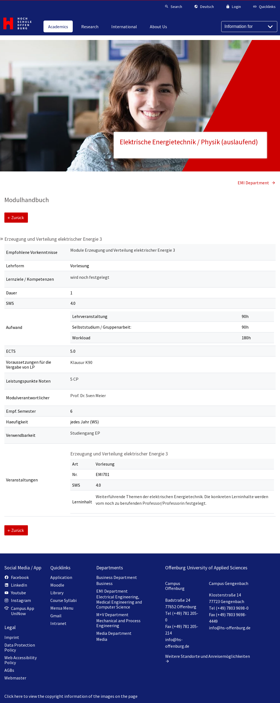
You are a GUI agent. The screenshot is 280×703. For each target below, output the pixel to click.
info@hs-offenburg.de (229, 627)
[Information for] (249, 26)
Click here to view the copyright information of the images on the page (71, 696)
